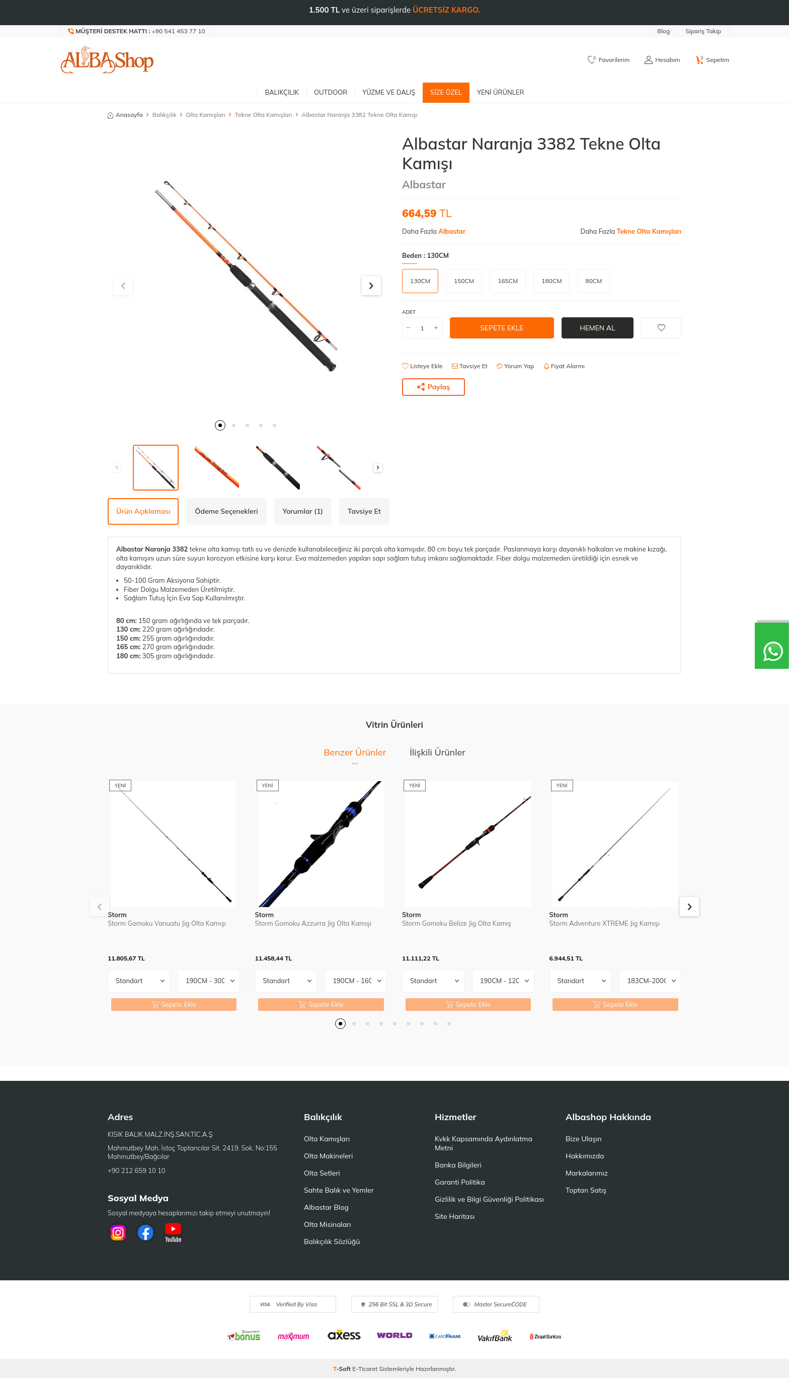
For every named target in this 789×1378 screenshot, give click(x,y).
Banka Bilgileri (458, 1164)
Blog (663, 31)
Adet (409, 312)
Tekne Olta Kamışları (263, 114)
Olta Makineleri (328, 1155)
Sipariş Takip (703, 31)
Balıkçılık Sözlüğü (332, 1241)
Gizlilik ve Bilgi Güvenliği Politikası (489, 1199)
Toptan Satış (586, 1190)
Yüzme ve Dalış (388, 92)
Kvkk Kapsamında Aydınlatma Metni (483, 1143)
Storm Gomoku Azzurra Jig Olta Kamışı (313, 923)
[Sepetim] (712, 60)
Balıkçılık (282, 92)
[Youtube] (173, 1232)
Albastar (424, 184)
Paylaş (433, 386)
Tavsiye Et (470, 366)
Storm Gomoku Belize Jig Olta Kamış (456, 923)
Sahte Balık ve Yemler (339, 1190)
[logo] (107, 60)
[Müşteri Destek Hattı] (136, 31)
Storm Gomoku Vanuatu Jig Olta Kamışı (167, 923)
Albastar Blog (326, 1207)
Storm (117, 915)
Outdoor (330, 92)
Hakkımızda (585, 1155)
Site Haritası (455, 1216)
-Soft (343, 1368)
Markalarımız (587, 1173)
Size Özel (446, 92)
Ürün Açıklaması (143, 511)
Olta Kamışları (205, 114)
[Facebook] (145, 1232)
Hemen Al (597, 327)
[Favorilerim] (608, 60)
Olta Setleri (322, 1173)
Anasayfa (125, 114)
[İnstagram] (118, 1232)
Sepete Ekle (502, 327)
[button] (220, 425)
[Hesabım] (662, 60)
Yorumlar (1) (303, 511)
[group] (247, 274)
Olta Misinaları (327, 1224)
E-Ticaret (364, 1368)
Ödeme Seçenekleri (226, 511)
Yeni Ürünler (500, 92)
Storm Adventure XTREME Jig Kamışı (604, 923)
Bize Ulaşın (584, 1138)
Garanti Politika (460, 1182)
